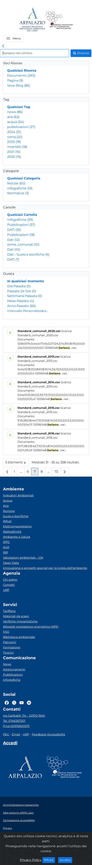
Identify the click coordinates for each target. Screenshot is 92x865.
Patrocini (9, 642)
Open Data (11, 563)
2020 (14, 157)
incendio (17, 147)
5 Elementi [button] (17, 463)
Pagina (15, 80)
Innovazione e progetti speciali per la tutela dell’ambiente (45, 568)
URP (6, 590)
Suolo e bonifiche (15, 516)
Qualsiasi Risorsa (21, 70)
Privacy (7, 828)
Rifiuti (7, 521)
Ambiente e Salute (16, 537)
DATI (14, 230)
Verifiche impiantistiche (20, 621)
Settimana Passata (24, 296)
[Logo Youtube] (21, 702)
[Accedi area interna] (10, 743)
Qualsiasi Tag (18, 107)
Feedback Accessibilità (48, 734)
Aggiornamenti (14, 669)
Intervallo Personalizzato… (27, 311)
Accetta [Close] (66, 860)
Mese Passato (20, 301)
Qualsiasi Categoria (23, 178)
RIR (5, 552)
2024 (14, 132)
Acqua (7, 500)
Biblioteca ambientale (19, 637)
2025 (14, 142)
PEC (6, 734)
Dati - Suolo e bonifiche (28, 254)
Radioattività (12, 531)
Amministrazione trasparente (21, 804)
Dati (13, 240)
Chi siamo (10, 579)
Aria (6, 506)
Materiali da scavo (16, 616)
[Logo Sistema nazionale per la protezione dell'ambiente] (59, 19)
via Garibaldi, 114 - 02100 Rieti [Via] (24, 715)
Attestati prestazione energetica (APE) (31, 626)
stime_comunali (23, 244)
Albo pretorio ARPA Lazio (18, 812)
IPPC (6, 542)
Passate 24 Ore (21, 291)
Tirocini (8, 652)
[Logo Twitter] (14, 702)
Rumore (9, 511)
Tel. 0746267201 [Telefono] (14, 721)
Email (16, 734)
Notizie (16, 183)
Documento (21, 75)
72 (58, 472)
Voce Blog (18, 85)
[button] (13, 38)
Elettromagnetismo (17, 526)
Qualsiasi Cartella (22, 215)
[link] (3, 46)
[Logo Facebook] (6, 702)
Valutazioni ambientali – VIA (23, 557)
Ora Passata (19, 286)
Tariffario (9, 611)
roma (14, 137)
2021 (13, 152)
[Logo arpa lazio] (32, 19)
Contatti (9, 585)
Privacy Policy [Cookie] (30, 860)
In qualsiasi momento (25, 281)
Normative (18, 193)
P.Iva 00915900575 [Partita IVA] (16, 726)
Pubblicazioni (21, 225)
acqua (15, 122)
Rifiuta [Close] (49, 860)
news (15, 112)
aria (13, 117)
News (7, 664)
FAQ (6, 632)
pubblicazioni (21, 127)
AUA (6, 547)
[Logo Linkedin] (29, 702)
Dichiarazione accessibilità (19, 820)
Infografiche (19, 188)
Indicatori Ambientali (18, 495)
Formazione (11, 647)
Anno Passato (21, 306)
